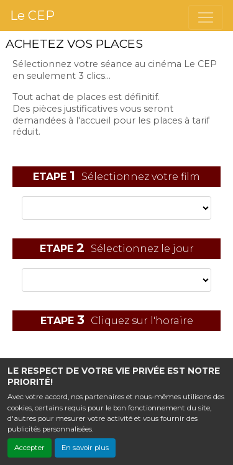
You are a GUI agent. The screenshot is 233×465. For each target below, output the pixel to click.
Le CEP (32, 15)
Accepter (29, 447)
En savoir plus (85, 447)
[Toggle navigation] (205, 17)
